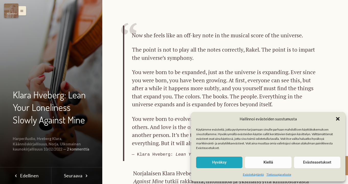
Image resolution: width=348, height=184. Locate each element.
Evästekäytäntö (253, 174)
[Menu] (11, 11)
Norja (53, 144)
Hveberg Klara (49, 138)
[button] (337, 118)
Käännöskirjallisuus (30, 144)
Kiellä (268, 162)
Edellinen (25, 175)
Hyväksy (219, 162)
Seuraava (76, 175)
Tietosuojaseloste (278, 174)
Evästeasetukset (317, 162)
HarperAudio (24, 138)
